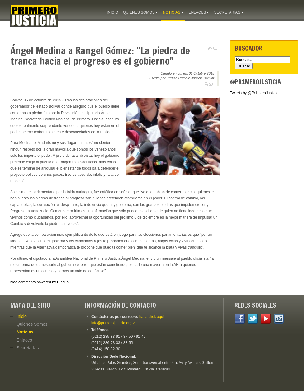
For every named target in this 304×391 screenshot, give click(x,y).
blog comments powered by (39, 282)
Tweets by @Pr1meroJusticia (254, 93)
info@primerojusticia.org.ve (114, 323)
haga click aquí (151, 316)
